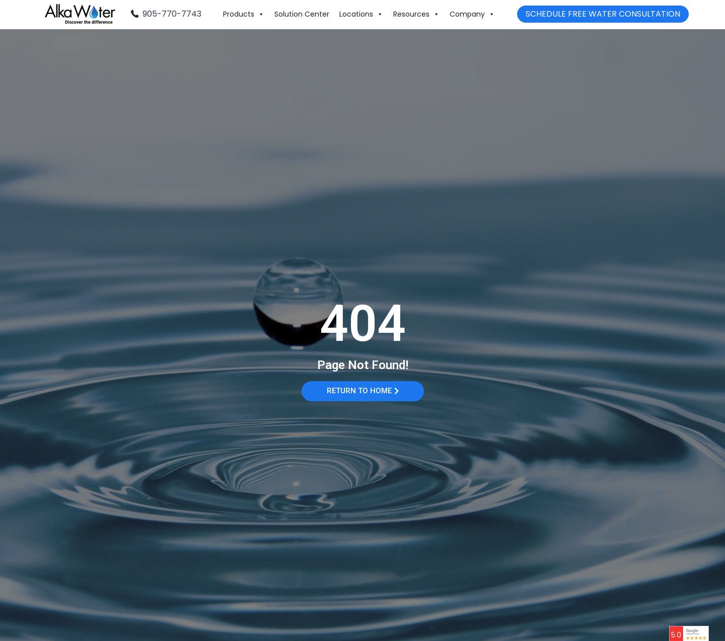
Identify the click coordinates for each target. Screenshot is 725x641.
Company (472, 14)
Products (243, 14)
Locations (361, 14)
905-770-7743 (171, 14)
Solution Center (301, 14)
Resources (416, 14)
